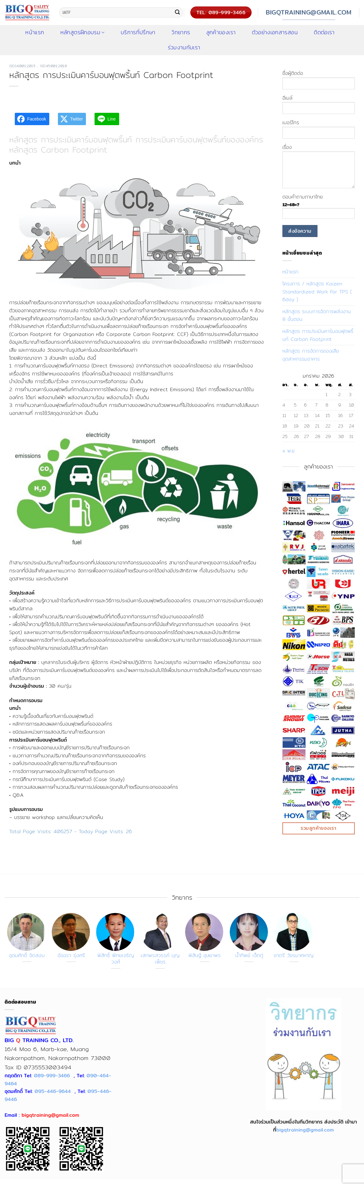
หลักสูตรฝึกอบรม (82, 32)
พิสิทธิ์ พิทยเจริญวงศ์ (115, 958)
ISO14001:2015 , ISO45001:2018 (38, 66)
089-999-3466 (52, 1075)
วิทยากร (181, 32)
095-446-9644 (52, 1091)
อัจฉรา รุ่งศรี (71, 955)
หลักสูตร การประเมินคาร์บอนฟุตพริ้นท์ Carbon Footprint (317, 335)
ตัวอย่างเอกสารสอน (275, 32)
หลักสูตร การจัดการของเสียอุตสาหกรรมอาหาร (310, 355)
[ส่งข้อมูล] (177, 12)
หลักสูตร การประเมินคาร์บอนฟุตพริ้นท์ (70, 139)
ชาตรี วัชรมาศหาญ (293, 955)
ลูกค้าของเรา (221, 32)
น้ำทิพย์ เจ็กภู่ (249, 955)
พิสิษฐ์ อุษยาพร (204, 955)
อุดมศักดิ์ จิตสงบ (27, 955)
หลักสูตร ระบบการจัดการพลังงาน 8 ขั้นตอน (316, 315)
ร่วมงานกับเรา (184, 47)
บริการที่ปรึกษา (138, 32)
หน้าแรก (290, 272)
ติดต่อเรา (324, 32)
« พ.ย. (288, 451)
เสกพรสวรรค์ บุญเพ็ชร (160, 958)
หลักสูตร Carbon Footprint (58, 150)
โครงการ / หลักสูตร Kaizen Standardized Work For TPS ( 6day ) (317, 291)
